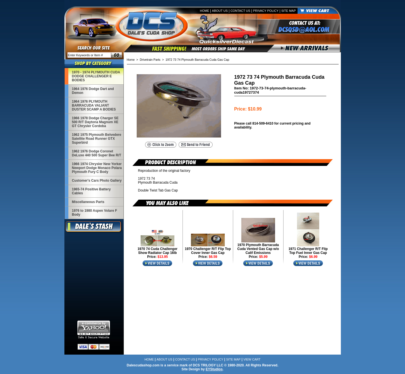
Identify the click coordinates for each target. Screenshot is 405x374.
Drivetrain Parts (150, 59)
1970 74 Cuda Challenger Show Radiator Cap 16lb (157, 251)
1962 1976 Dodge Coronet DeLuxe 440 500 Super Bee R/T (96, 153)
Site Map (288, 10)
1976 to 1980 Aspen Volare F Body (94, 213)
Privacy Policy (266, 10)
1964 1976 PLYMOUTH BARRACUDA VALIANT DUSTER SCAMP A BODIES (94, 105)
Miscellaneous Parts (88, 202)
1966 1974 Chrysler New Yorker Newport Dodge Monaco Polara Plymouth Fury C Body (97, 168)
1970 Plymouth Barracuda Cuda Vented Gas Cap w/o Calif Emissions (258, 249)
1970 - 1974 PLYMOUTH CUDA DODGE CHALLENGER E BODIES (96, 76)
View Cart (251, 359)
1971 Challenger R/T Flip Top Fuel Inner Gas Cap (308, 251)
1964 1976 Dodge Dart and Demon (93, 91)
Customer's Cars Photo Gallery (97, 181)
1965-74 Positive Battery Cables (91, 191)
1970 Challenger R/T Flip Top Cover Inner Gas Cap (208, 251)
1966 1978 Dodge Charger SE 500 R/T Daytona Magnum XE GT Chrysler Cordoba (95, 122)
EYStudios (214, 369)
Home (204, 10)
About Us (220, 10)
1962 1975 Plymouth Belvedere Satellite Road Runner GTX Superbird (96, 139)
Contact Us (240, 10)
